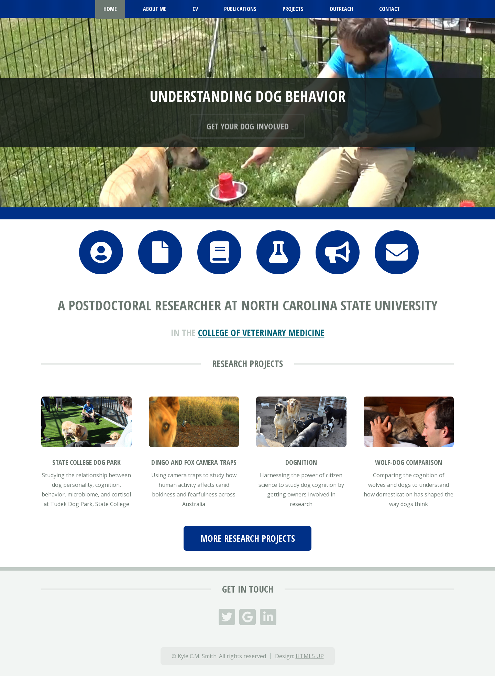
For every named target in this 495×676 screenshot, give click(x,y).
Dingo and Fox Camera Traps (193, 462)
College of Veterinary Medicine (261, 332)
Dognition (301, 462)
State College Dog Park (86, 462)
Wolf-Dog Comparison (408, 462)
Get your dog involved (248, 126)
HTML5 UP (310, 656)
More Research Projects (247, 538)
